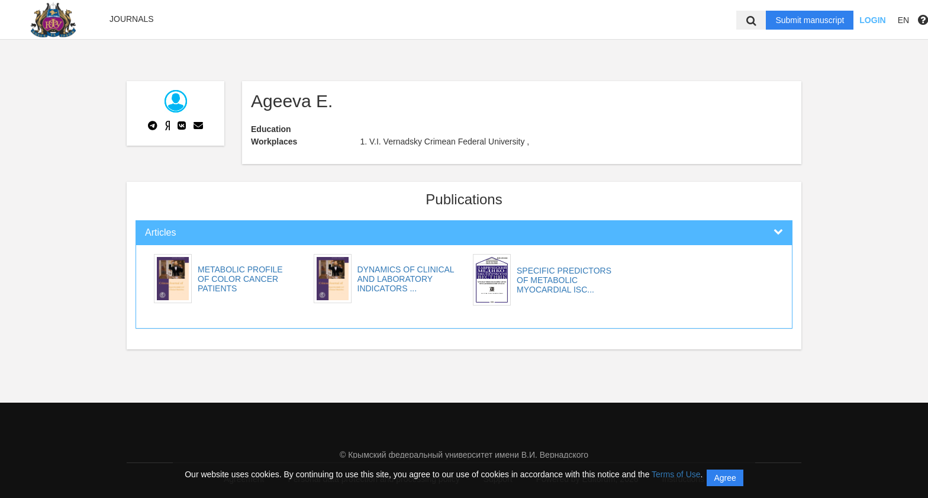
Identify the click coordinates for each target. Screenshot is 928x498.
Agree (725, 478)
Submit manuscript (809, 20)
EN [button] (903, 20)
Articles (160, 232)
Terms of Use (676, 474)
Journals (131, 19)
